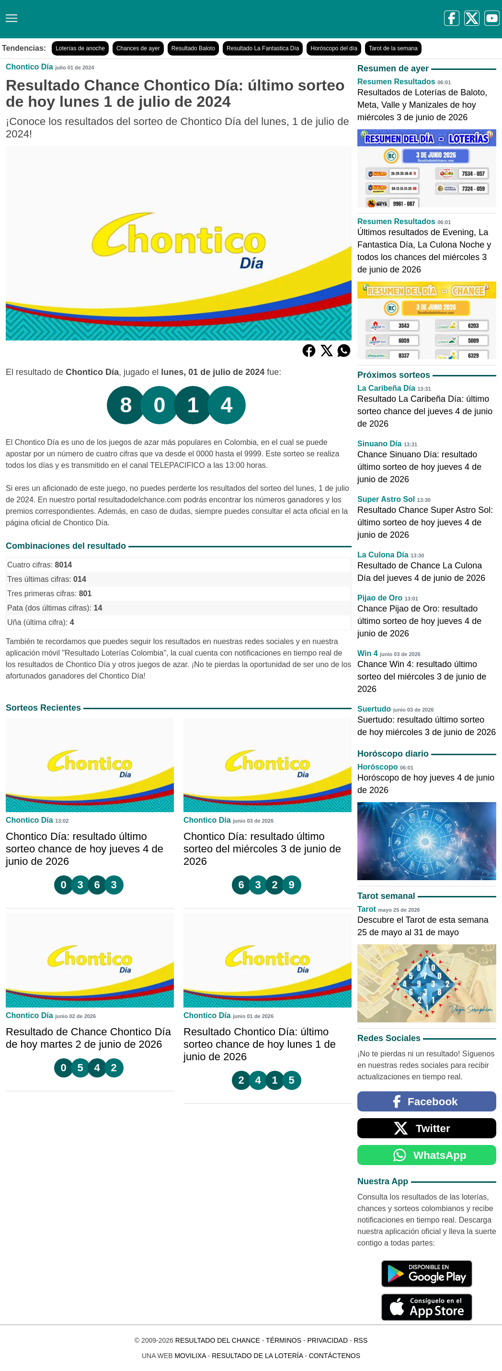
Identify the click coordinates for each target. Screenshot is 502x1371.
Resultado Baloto (193, 48)
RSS (360, 1340)
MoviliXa (189, 1356)
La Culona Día (383, 555)
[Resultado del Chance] (138, 19)
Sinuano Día (379, 444)
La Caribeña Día (386, 388)
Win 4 (367, 653)
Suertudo (374, 709)
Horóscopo (377, 767)
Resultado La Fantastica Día (263, 48)
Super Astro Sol (386, 499)
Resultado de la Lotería (257, 1356)
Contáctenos (334, 1356)
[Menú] (9, 14)
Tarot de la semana (393, 48)
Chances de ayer (138, 48)
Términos (283, 1340)
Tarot (366, 909)
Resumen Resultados (396, 82)
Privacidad (327, 1340)
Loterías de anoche (80, 48)
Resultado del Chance (217, 1340)
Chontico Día (29, 67)
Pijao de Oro (379, 598)
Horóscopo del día (333, 48)
